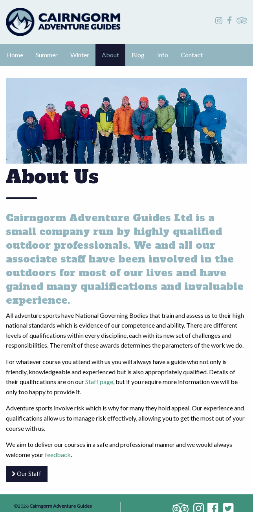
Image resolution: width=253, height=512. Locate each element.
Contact (192, 54)
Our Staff (26, 473)
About (110, 54)
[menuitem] (14, 55)
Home (14, 54)
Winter (79, 54)
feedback (58, 454)
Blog (138, 54)
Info (162, 54)
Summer (47, 54)
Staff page (99, 381)
